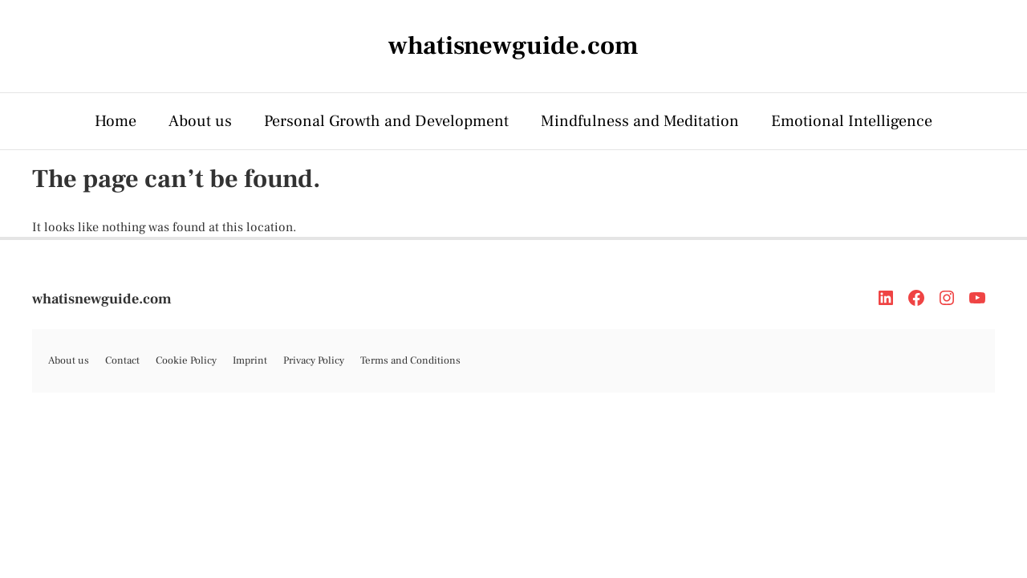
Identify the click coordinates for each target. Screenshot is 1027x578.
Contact (122, 360)
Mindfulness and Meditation (640, 121)
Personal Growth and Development (386, 121)
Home (115, 121)
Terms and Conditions (410, 360)
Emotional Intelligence (851, 121)
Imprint (250, 360)
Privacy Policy (313, 360)
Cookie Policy (186, 360)
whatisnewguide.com (102, 299)
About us (200, 121)
